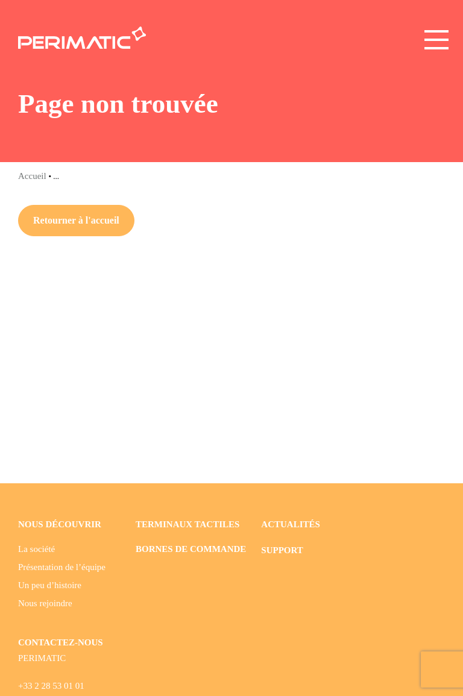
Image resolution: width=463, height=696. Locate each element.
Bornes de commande (191, 549)
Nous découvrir (59, 524)
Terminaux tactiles (187, 524)
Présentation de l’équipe (62, 567)
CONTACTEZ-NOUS (60, 642)
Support (282, 550)
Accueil (33, 176)
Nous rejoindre (45, 603)
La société (36, 549)
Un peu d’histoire (49, 585)
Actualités (290, 524)
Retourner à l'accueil (76, 220)
